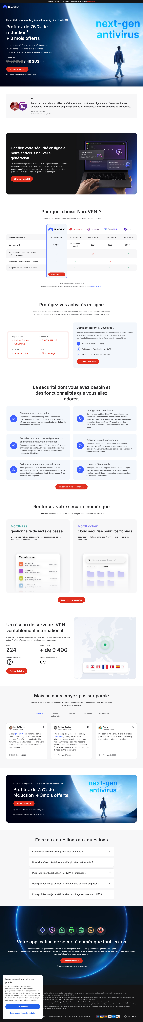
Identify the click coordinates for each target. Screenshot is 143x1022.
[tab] (39, 714)
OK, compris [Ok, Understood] (23, 1007)
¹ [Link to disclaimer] (27, 32)
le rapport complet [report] (95, 286)
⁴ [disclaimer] (52, 52)
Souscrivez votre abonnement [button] (71, 487)
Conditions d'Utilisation (55, 1016)
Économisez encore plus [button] (71, 600)
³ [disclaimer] (37, 45)
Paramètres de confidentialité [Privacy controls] (22, 1013)
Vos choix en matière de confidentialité (77, 1016)
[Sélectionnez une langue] (130, 1016)
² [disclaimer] (22, 45)
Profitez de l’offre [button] (56, 274)
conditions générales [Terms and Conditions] (28, 814)
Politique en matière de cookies (25, 1000)
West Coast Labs (68, 1002)
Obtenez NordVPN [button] (17, 69)
